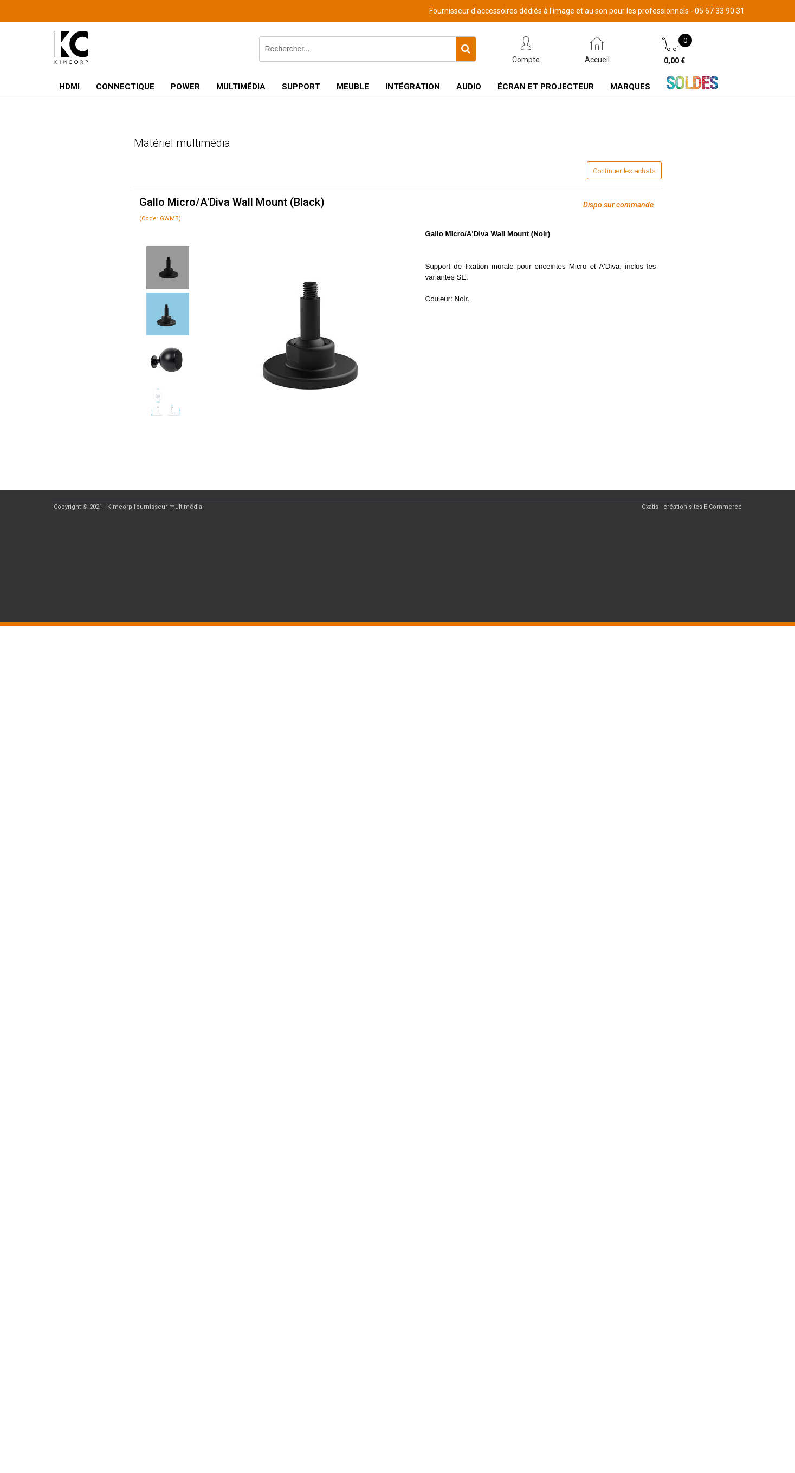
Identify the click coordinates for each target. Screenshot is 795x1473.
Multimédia (241, 87)
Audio (468, 87)
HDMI (69, 87)
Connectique (125, 87)
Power (185, 87)
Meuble (353, 87)
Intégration (412, 87)
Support (301, 87)
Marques (630, 87)
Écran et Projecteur (545, 87)
